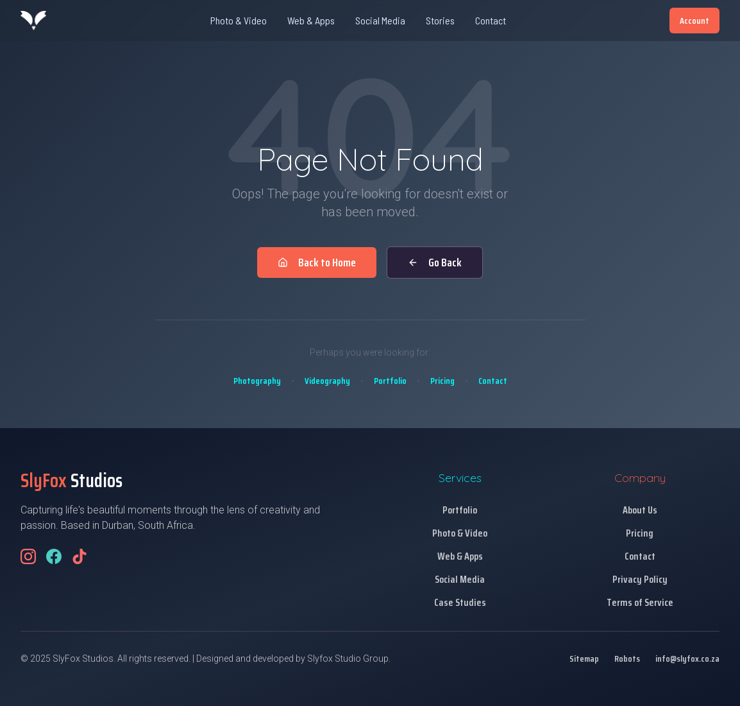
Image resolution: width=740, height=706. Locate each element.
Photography (257, 380)
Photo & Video (238, 20)
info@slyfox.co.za (687, 658)
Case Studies (460, 602)
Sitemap (584, 658)
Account (694, 20)
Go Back (435, 262)
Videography (327, 380)
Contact (490, 20)
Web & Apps (311, 20)
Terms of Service (640, 602)
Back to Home (317, 262)
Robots (627, 658)
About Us (640, 510)
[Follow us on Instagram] (28, 556)
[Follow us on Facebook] (54, 556)
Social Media (380, 20)
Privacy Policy (640, 579)
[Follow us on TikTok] (79, 556)
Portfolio (390, 380)
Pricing (442, 380)
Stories (440, 20)
